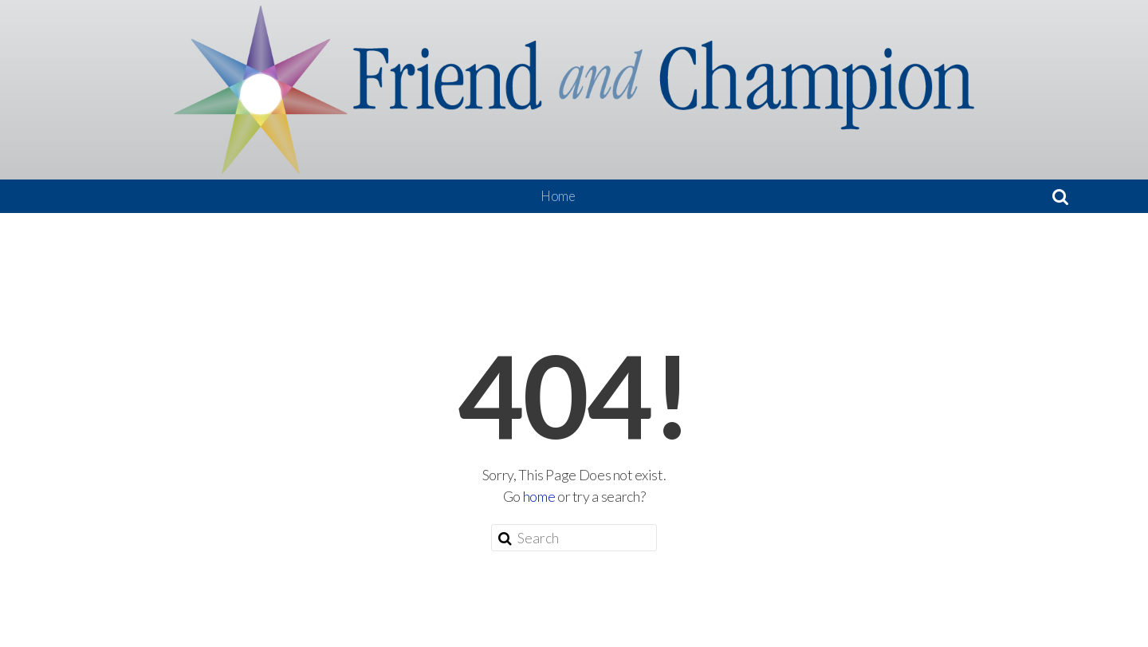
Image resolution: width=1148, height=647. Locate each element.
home (539, 496)
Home (558, 195)
